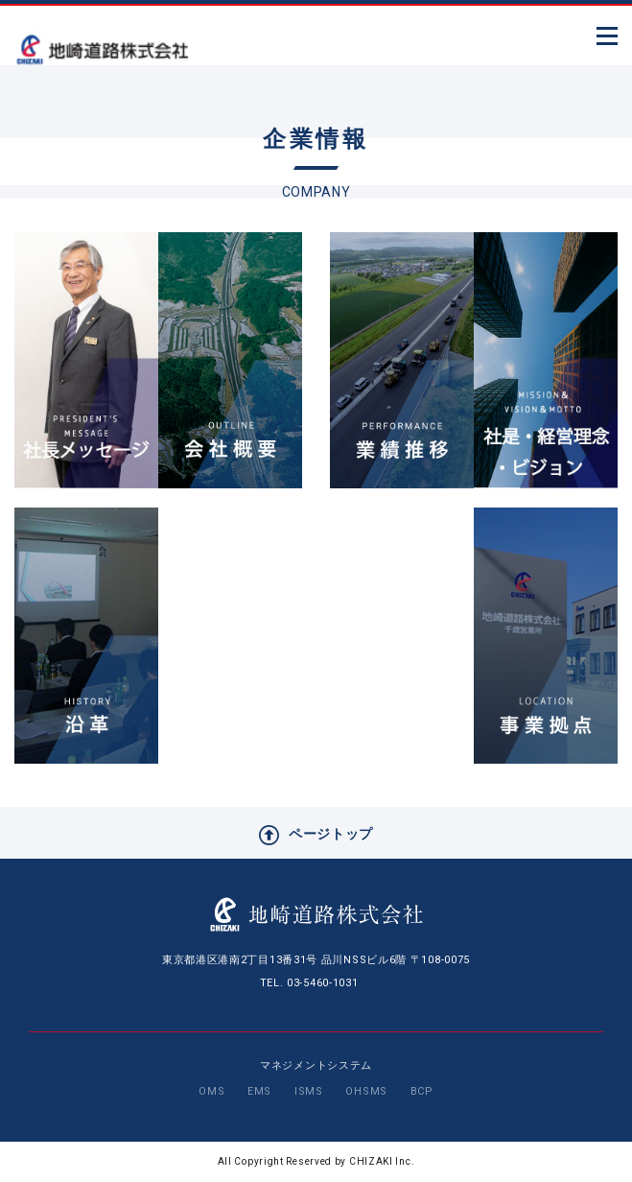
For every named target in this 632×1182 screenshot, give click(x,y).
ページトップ (316, 835)
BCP (421, 1091)
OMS (211, 1091)
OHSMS (366, 1091)
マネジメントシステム (316, 1065)
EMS (259, 1091)
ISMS (308, 1091)
